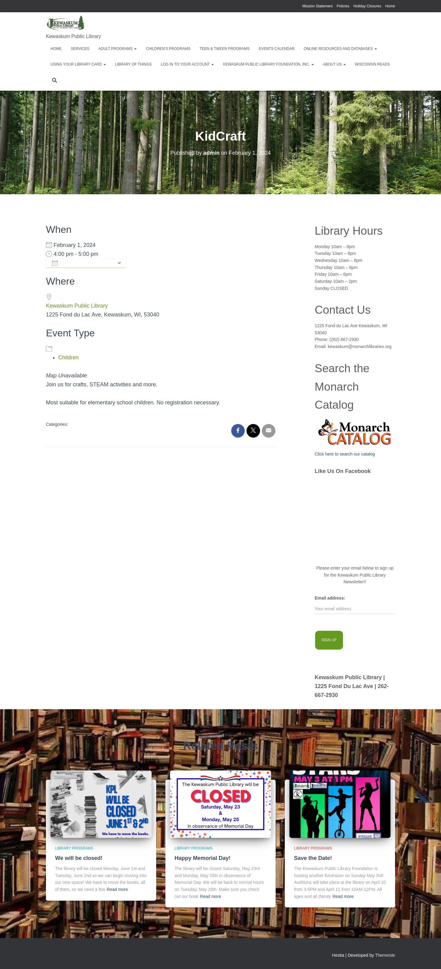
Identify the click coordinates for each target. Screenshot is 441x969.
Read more (117, 889)
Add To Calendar (83, 263)
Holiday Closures (367, 6)
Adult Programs (117, 49)
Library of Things (133, 64)
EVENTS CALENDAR (277, 49)
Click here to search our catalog (345, 454)
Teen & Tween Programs (225, 49)
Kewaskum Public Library (77, 306)
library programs (74, 848)
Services (80, 49)
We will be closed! (79, 858)
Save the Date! (313, 858)
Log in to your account (187, 64)
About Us (334, 64)
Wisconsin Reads (372, 64)
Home (390, 6)
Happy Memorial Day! (203, 858)
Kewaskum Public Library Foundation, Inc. (268, 64)
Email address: (330, 598)
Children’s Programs (168, 49)
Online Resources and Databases (340, 49)
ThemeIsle (385, 955)
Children (68, 357)
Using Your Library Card (78, 64)
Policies (343, 6)
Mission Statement (317, 6)
